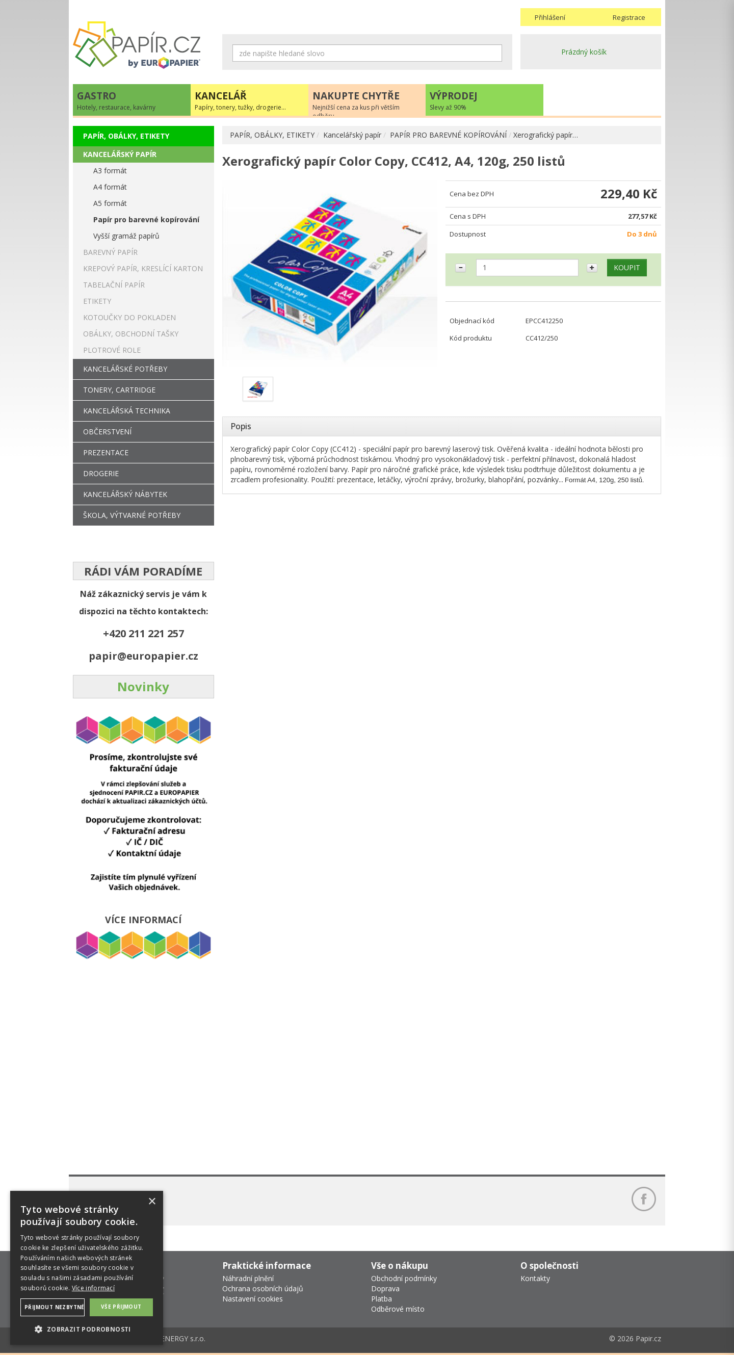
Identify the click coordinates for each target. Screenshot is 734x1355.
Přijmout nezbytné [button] (54, 1307)
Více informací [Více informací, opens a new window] (93, 1288)
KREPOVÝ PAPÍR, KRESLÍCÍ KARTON (143, 268)
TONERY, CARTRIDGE (119, 390)
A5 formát (110, 203)
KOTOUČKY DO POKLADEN (129, 317)
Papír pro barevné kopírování (146, 219)
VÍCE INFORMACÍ (143, 920)
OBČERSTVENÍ (107, 431)
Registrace (629, 17)
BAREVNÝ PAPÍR (110, 252)
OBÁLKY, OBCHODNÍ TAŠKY (130, 333)
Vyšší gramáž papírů (126, 236)
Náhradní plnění (248, 1278)
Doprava (385, 1288)
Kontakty (535, 1278)
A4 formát (110, 187)
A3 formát (110, 170)
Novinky (143, 686)
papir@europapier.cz (143, 656)
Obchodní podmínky (404, 1278)
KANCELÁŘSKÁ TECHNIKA (126, 410)
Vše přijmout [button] (121, 1306)
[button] (86, 1329)
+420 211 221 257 (143, 633)
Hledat (494, 53)
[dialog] (86, 1268)
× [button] (151, 1202)
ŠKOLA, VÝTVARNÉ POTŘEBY (131, 515)
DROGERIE (101, 473)
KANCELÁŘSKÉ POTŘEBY (125, 369)
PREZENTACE (105, 452)
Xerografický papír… (545, 135)
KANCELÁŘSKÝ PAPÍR (119, 154)
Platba (381, 1299)
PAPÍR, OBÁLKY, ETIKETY (272, 135)
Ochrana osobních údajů (262, 1288)
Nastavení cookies (252, 1299)
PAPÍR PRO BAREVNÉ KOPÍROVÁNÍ (448, 135)
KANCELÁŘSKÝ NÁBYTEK (125, 494)
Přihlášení (550, 17)
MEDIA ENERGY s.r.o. (170, 1338)
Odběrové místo (398, 1309)
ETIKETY (97, 301)
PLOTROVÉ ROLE (112, 350)
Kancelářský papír (352, 135)
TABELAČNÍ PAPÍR (114, 285)
